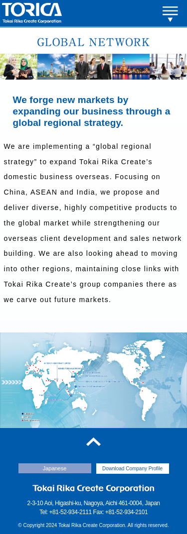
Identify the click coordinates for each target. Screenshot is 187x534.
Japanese (55, 468)
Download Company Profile (132, 468)
